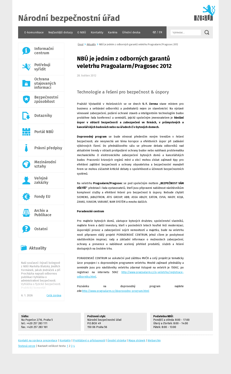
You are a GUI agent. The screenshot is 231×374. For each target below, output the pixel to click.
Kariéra (112, 32)
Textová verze (26, 346)
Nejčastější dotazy (60, 32)
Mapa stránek (136, 340)
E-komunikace (34, 32)
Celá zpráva (54, 295)
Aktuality (37, 248)
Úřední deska (131, 32)
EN (160, 32)
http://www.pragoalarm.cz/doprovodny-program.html (115, 291)
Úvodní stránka (115, 13)
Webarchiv (154, 340)
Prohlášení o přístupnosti (89, 340)
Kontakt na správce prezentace (37, 340)
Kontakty (97, 32)
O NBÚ (81, 32)
